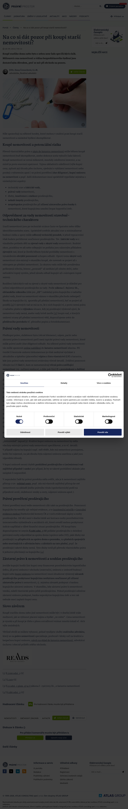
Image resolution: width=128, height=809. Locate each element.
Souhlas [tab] (24, 383)
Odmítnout (25, 432)
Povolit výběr (64, 432)
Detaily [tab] (64, 383)
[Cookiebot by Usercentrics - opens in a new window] (110, 375)
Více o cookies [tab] (104, 383)
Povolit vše (103, 432)
